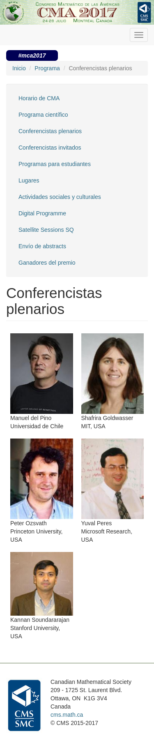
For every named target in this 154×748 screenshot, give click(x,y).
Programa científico (43, 114)
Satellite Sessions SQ (46, 229)
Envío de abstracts (42, 246)
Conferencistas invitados (49, 147)
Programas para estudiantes (54, 164)
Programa (47, 68)
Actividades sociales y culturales (59, 197)
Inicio (19, 68)
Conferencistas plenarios (50, 131)
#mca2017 (32, 55)
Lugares (28, 180)
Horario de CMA (39, 98)
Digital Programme (42, 213)
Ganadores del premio (47, 262)
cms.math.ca (67, 714)
